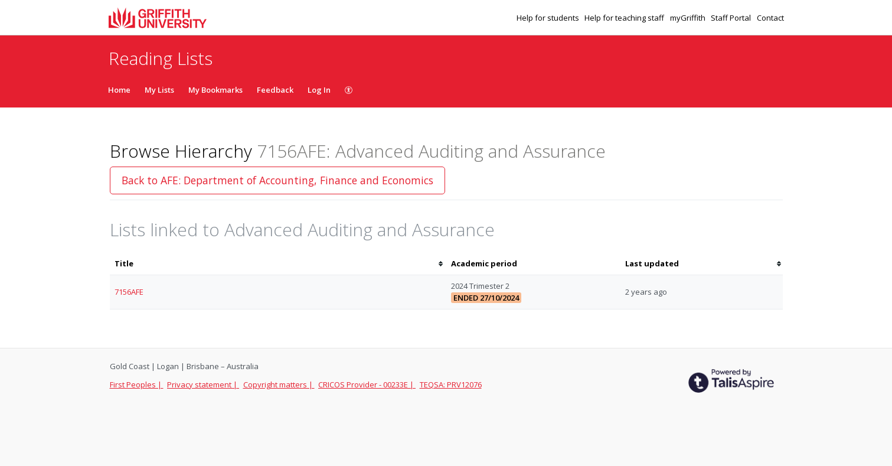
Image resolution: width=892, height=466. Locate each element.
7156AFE (129, 291)
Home (119, 89)
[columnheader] (278, 264)
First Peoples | (137, 384)
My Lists (159, 89)
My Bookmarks (215, 89)
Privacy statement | (203, 384)
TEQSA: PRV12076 (451, 384)
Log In (319, 89)
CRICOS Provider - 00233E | (367, 384)
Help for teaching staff (625, 17)
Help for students (549, 17)
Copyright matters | (279, 384)
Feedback (275, 89)
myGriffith (688, 17)
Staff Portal (732, 17)
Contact (770, 17)
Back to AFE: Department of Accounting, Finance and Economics (277, 180)
